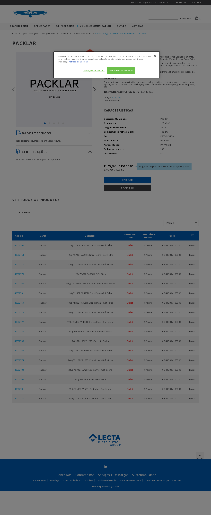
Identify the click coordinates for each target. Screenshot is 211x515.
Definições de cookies (94, 70)
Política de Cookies (78, 61)
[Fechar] (155, 56)
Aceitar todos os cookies (120, 70)
